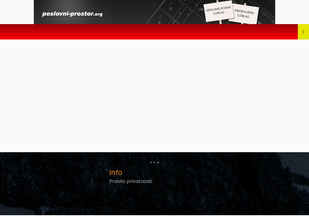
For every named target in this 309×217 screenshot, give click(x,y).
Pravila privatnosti (130, 181)
